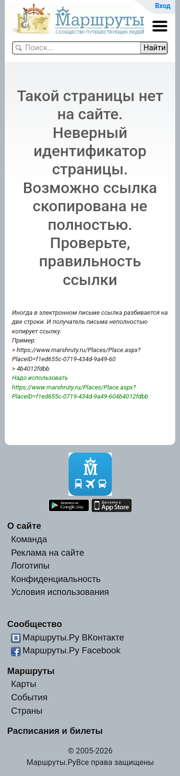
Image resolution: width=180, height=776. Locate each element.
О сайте (24, 526)
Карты (23, 684)
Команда (29, 539)
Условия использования (60, 592)
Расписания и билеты (55, 731)
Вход (162, 6)
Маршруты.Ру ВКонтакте (73, 637)
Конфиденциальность (56, 579)
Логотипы (30, 565)
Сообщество (34, 624)
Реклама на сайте (47, 553)
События (29, 697)
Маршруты (31, 671)
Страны (27, 711)
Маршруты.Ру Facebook (71, 650)
